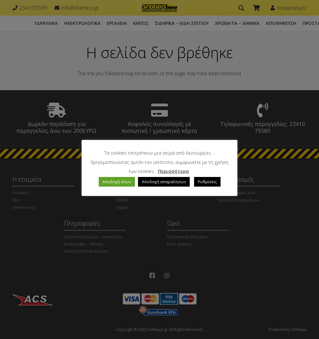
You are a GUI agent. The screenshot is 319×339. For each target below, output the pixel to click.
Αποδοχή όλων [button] (116, 181)
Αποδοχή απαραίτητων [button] (164, 181)
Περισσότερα (173, 171)
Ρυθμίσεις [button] (207, 181)
